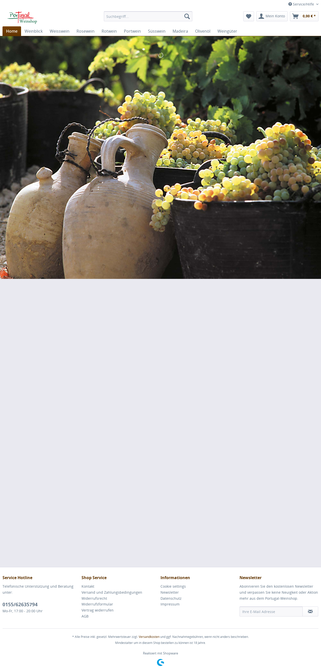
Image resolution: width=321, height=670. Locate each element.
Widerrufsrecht (94, 598)
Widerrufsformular (97, 604)
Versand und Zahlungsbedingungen (112, 592)
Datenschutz (171, 598)
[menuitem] (148, 16)
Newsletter (169, 592)
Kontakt (88, 586)
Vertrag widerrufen (98, 610)
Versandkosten (149, 637)
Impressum (170, 604)
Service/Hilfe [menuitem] (301, 4)
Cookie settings (173, 586)
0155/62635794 (20, 604)
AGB (85, 616)
